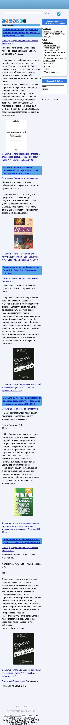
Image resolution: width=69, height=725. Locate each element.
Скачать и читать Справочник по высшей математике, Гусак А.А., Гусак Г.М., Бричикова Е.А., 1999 (21, 387)
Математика (8, 44)
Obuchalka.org (13, 716)
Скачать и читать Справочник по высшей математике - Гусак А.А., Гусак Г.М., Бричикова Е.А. (21, 673)
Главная (47, 28)
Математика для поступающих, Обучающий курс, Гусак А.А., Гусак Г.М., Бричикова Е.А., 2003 (20, 170)
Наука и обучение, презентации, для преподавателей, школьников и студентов (55, 48)
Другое (46, 66)
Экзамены (7, 178)
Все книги (48, 63)
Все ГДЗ (47, 37)
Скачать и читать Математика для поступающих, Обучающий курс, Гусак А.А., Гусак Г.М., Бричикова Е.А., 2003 (20, 257)
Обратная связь (51, 72)
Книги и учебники (51, 55)
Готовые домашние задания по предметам (54, 32)
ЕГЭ (45, 40)
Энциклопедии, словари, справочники (55, 59)
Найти (46, 69)
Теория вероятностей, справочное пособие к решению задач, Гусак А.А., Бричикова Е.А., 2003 (22, 33)
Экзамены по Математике (25, 178)
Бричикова (7, 681)
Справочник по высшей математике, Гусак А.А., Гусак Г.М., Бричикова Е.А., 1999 (21, 270)
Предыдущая (18, 681)
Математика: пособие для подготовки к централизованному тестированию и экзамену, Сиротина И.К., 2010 (22, 401)
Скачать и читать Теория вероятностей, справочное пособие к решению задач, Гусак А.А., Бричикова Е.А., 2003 (21, 157)
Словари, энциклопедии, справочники (20, 41)
